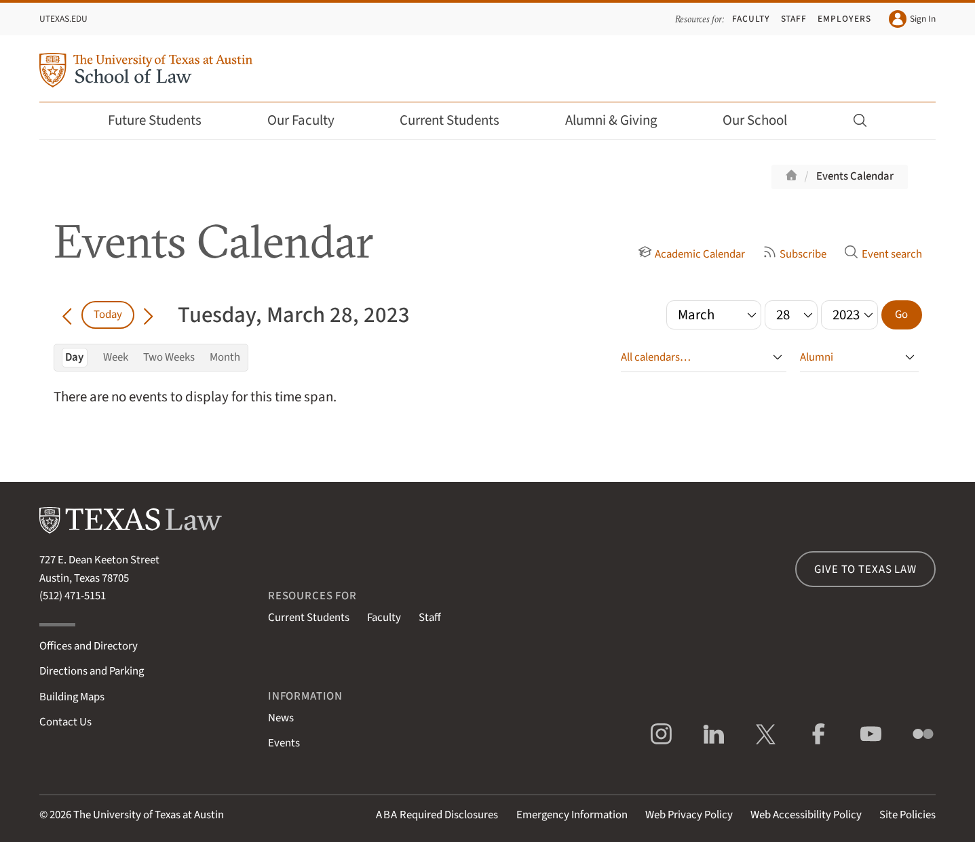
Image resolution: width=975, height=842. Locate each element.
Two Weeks (169, 357)
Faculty (751, 18)
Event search (882, 254)
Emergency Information (572, 815)
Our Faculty (310, 120)
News (281, 718)
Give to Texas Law (865, 569)
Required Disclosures (437, 815)
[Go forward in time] (148, 314)
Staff (794, 18)
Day (74, 357)
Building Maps (71, 697)
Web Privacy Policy (689, 815)
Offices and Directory (88, 646)
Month (225, 357)
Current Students (459, 120)
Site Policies (907, 815)
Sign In (912, 19)
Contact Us (65, 722)
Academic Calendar (691, 254)
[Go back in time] (67, 314)
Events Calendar (855, 176)
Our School (764, 120)
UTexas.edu (63, 18)
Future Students (164, 120)
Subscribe (794, 254)
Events (284, 743)
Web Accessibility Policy (806, 815)
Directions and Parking (91, 671)
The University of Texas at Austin (148, 815)
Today (108, 314)
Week (115, 357)
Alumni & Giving (620, 120)
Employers (844, 18)
